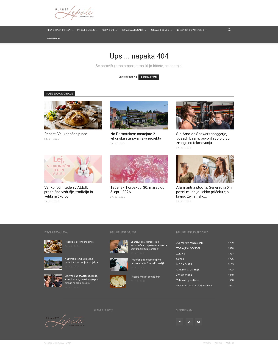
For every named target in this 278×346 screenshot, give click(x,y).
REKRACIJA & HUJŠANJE (133, 30)
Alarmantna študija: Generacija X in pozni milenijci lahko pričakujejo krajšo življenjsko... (204, 191)
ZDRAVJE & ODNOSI (161, 30)
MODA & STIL (109, 30)
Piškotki (218, 342)
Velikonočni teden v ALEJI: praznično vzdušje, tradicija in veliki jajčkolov (68, 191)
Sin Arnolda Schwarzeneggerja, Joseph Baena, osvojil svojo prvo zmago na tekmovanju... (203, 138)
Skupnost (53, 38)
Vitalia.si (230, 342)
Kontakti (207, 342)
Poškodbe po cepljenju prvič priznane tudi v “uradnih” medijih (148, 261)
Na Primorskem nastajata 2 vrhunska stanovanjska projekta (135, 136)
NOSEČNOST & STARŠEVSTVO (191, 30)
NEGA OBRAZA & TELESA (60, 30)
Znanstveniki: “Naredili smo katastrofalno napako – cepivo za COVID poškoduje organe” (149, 245)
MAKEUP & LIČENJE (87, 30)
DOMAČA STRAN (149, 77)
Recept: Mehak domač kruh (145, 277)
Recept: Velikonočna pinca (65, 134)
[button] (229, 30)
